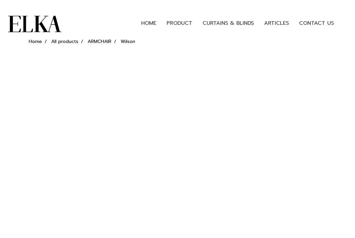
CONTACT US (316, 23)
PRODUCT (179, 23)
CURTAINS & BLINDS (228, 23)
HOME (148, 23)
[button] (344, 23)
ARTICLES (276, 23)
